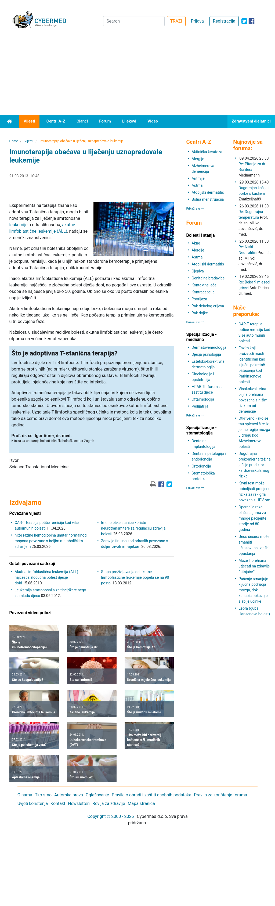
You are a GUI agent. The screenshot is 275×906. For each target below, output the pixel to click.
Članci (82, 121)
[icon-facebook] (251, 21)
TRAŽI (176, 21)
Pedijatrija (199, 406)
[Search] (134, 21)
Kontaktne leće (203, 285)
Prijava (197, 21)
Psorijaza (199, 299)
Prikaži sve (195, 208)
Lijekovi (129, 121)
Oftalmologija (202, 399)
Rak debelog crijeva (207, 306)
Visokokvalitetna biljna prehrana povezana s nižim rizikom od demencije (252, 400)
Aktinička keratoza (206, 152)
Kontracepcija (202, 292)
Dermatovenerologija (208, 347)
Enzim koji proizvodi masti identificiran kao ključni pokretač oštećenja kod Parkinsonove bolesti (251, 365)
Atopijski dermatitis (207, 192)
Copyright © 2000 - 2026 (110, 816)
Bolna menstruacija (207, 199)
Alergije (197, 159)
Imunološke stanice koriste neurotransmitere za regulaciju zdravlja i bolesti (134, 528)
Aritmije (197, 178)
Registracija (224, 21)
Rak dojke (199, 313)
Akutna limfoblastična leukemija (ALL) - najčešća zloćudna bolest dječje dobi (47, 577)
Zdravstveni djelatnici (251, 121)
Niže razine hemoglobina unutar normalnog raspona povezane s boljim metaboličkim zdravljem (51, 541)
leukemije (18, 224)
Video (152, 121)
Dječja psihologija (206, 354)
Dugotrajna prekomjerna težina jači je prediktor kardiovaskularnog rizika (254, 464)
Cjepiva (197, 271)
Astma (196, 185)
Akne (195, 243)
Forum (105, 121)
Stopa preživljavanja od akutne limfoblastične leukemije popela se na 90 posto (135, 577)
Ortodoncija (201, 466)
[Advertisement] (137, 74)
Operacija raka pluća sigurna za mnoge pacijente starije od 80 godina (252, 518)
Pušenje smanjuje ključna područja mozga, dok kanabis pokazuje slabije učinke (253, 590)
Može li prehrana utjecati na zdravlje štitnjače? (254, 566)
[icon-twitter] (244, 21)
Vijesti (29, 121)
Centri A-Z (55, 121)
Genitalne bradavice (208, 278)
